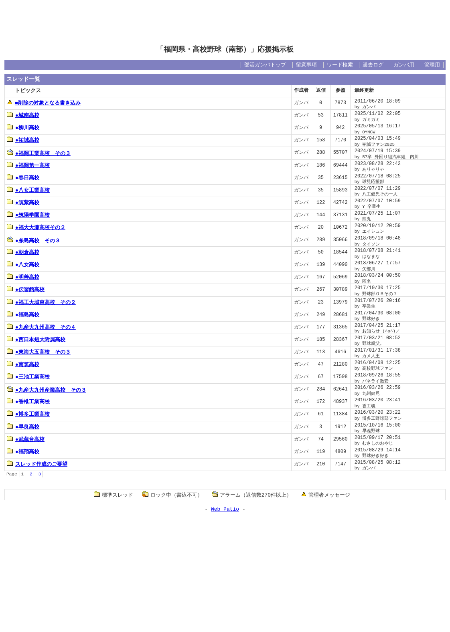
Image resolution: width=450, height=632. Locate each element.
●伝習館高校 (26, 289)
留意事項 (306, 64)
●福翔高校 (23, 451)
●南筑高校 (23, 364)
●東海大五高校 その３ (39, 351)
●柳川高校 (23, 127)
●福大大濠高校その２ (36, 227)
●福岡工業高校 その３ (39, 153)
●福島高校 (23, 314)
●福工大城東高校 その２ (41, 302)
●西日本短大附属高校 (36, 339)
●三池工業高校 (28, 376)
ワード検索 (340, 64)
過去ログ (373, 64)
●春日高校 (23, 177)
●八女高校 (23, 264)
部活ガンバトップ (265, 64)
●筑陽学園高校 (28, 214)
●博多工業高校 (28, 413)
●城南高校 (23, 115)
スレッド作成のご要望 (37, 463)
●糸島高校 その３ (33, 240)
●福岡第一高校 (28, 165)
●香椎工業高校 (28, 401)
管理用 (432, 64)
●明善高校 (23, 276)
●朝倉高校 (23, 252)
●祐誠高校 (23, 139)
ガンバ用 (403, 64)
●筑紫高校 (23, 202)
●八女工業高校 (28, 189)
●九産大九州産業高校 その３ (46, 389)
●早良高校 (23, 426)
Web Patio (225, 508)
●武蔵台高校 (26, 439)
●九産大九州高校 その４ (41, 326)
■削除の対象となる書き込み (44, 102)
